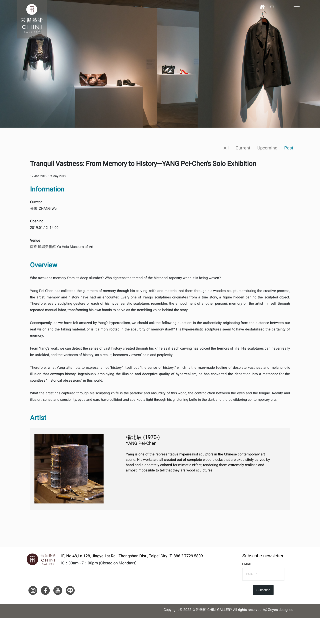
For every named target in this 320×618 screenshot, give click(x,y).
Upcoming (267, 148)
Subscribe (263, 590)
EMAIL (247, 564)
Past (288, 148)
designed (286, 609)
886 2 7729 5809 (188, 556)
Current (243, 148)
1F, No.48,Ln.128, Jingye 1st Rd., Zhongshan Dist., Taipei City (113, 556)
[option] (160, 64)
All (226, 148)
